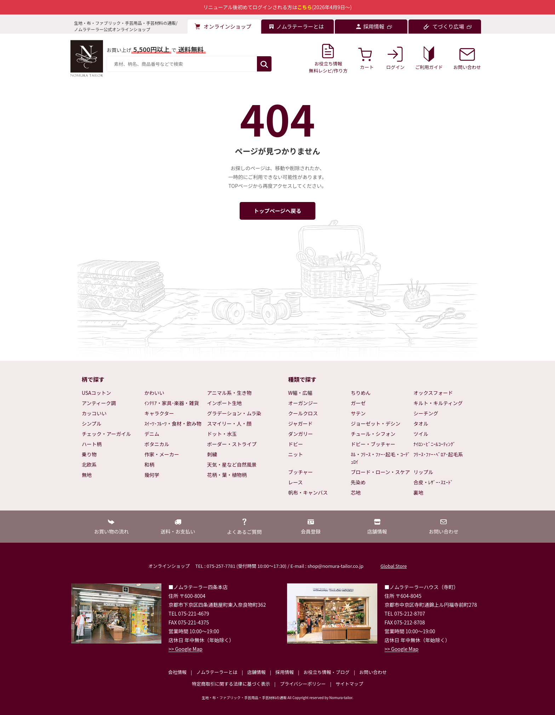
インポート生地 (224, 402)
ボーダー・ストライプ (232, 444)
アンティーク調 (99, 402)
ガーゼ (358, 402)
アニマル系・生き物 (229, 392)
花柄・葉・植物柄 (227, 474)
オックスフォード (433, 392)
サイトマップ (349, 683)
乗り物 (89, 454)
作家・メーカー (161, 454)
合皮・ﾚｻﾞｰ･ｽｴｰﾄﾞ (433, 482)
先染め (358, 482)
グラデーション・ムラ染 (234, 413)
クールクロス (303, 413)
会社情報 (177, 672)
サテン (358, 413)
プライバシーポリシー (303, 683)
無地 (87, 474)
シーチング (425, 413)
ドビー (295, 444)
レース (295, 482)
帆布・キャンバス (308, 492)
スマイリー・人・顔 (229, 423)
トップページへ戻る (278, 210)
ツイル (420, 433)
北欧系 (89, 464)
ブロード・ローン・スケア (380, 471)
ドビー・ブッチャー (373, 444)
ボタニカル (156, 444)
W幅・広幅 (300, 392)
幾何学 (151, 474)
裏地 (418, 492)
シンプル (92, 423)
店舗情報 (256, 672)
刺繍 (212, 454)
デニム (151, 433)
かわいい (154, 392)
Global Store (394, 566)
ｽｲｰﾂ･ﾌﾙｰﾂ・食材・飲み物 (172, 423)
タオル (420, 423)
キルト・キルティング (438, 402)
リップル (423, 471)
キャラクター (159, 413)
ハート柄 (92, 444)
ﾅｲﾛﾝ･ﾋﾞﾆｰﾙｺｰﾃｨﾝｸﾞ (434, 444)
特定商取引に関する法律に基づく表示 (231, 683)
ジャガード (300, 423)
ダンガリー (300, 433)
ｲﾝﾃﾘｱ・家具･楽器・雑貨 (171, 402)
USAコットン (96, 392)
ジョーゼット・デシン (375, 423)
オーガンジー (303, 402)
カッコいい (94, 413)
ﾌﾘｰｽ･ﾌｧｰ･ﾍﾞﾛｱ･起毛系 (438, 454)
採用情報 (284, 672)
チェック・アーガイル (106, 433)
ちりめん (361, 392)
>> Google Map (185, 648)
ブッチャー (300, 471)
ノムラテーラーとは (217, 672)
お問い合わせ (373, 672)
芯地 (356, 492)
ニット (295, 454)
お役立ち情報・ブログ (326, 672)
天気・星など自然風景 (232, 464)
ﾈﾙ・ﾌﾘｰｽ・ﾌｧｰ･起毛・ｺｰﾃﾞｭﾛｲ (380, 458)
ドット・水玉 (222, 433)
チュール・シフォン (373, 433)
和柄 (149, 464)
